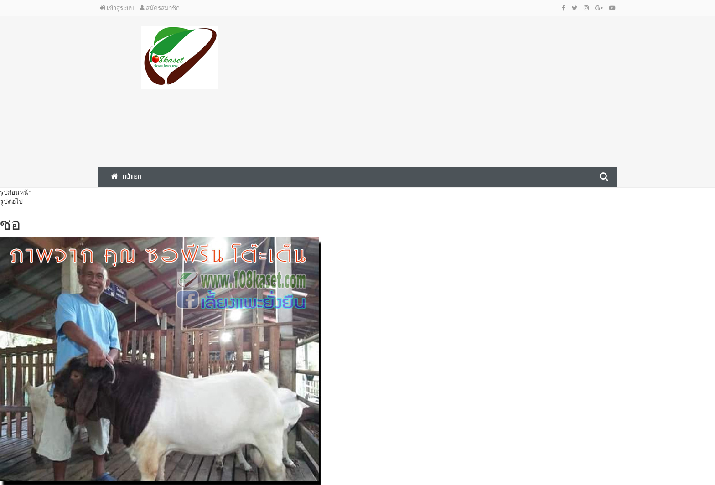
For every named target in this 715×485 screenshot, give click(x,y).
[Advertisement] (446, 89)
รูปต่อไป (11, 201)
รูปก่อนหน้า (16, 192)
